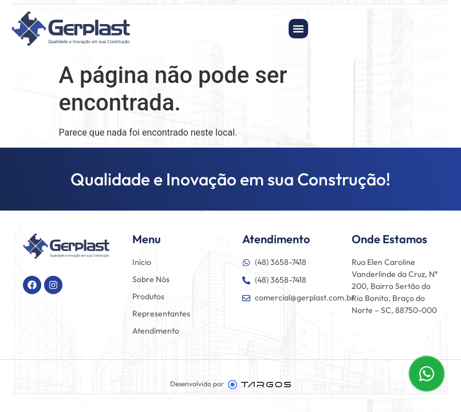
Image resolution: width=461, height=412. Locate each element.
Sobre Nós (151, 279)
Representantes (161, 313)
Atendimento (155, 331)
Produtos (148, 296)
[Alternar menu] (298, 28)
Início (141, 262)
